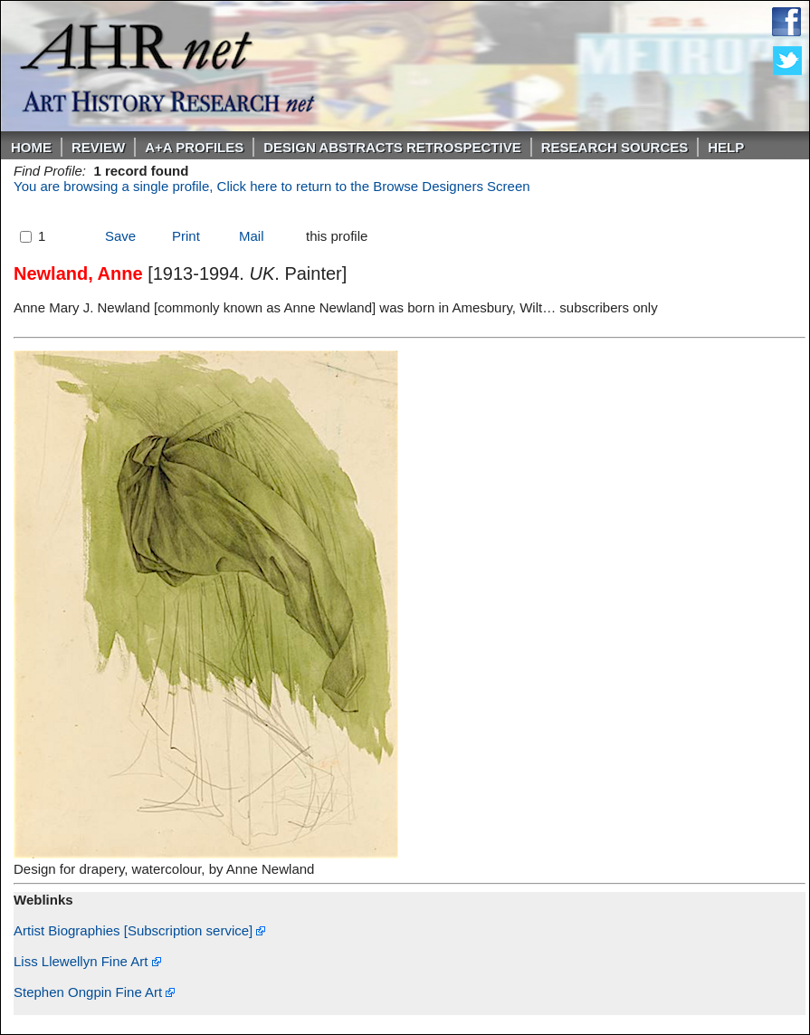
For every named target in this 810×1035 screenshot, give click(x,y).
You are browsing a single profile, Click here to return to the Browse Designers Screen (272, 186)
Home (31, 147)
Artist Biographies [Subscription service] (139, 930)
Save (120, 236)
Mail (251, 236)
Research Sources (615, 147)
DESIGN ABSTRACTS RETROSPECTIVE (391, 147)
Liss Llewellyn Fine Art (87, 961)
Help (726, 147)
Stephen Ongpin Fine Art (94, 992)
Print (186, 236)
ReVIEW (98, 147)
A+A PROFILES (194, 147)
